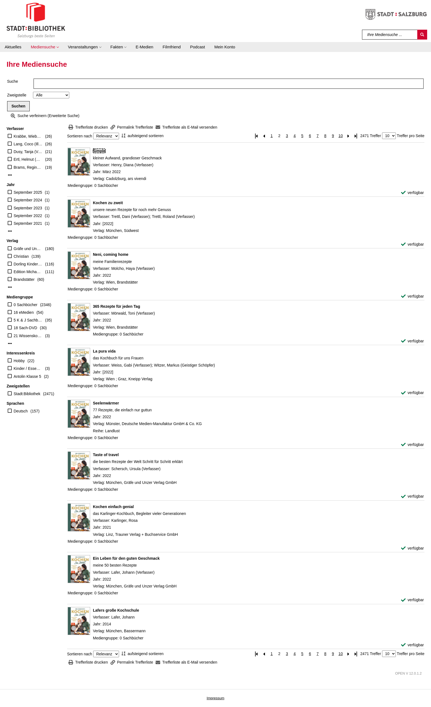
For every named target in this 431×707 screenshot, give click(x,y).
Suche (12, 81)
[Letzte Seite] (356, 135)
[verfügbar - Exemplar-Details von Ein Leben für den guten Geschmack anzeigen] (412, 600)
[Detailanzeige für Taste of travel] (106, 455)
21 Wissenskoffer (28, 336)
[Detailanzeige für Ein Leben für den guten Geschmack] (126, 558)
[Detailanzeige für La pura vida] (104, 351)
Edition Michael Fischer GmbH (28, 272)
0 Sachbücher (25, 305)
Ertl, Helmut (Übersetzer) (28, 159)
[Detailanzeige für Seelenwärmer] (106, 403)
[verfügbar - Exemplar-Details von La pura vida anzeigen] (412, 392)
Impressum (215, 698)
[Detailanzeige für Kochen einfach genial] (113, 506)
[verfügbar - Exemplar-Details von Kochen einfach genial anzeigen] (412, 548)
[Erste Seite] (256, 135)
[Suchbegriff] (390, 34)
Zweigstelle (16, 95)
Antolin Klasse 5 (27, 376)
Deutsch (21, 411)
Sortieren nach (79, 136)
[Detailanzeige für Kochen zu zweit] (108, 203)
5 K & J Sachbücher (28, 320)
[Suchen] (422, 35)
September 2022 (28, 216)
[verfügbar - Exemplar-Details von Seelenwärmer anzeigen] (412, 444)
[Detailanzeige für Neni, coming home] (110, 254)
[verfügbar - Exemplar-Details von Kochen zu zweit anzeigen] (412, 244)
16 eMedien (24, 312)
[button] (44, 47)
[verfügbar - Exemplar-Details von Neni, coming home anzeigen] (412, 296)
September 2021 (28, 223)
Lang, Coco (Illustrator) (28, 144)
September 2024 (28, 200)
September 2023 (28, 208)
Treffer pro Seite (410, 136)
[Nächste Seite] (348, 135)
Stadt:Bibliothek (27, 394)
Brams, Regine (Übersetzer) (28, 167)
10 (340, 136)
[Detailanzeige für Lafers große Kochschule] (116, 610)
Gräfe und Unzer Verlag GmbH (28, 248)
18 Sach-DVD (25, 328)
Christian (21, 256)
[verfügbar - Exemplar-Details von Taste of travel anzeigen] (412, 496)
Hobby (19, 361)
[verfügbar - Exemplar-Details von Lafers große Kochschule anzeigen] (412, 645)
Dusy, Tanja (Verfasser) (28, 151)
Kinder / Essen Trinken (28, 368)
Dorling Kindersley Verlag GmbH (28, 264)
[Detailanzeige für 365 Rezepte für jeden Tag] (116, 306)
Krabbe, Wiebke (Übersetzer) (28, 136)
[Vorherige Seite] (264, 135)
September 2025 (28, 192)
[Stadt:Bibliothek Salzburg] (36, 20)
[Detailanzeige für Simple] (99, 151)
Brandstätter (24, 279)
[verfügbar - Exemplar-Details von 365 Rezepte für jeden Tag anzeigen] (412, 341)
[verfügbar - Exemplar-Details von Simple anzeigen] (412, 192)
